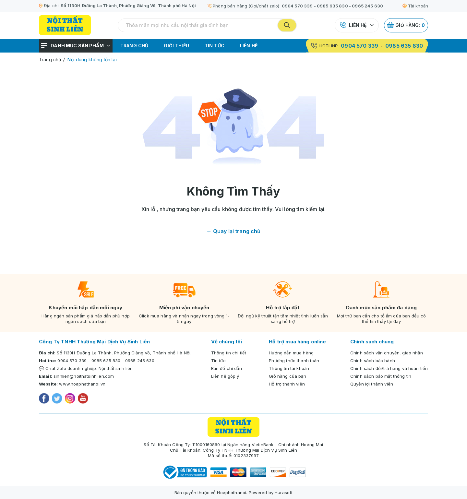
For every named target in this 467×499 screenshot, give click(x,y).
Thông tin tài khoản (289, 368)
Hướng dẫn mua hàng (291, 352)
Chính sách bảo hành (372, 360)
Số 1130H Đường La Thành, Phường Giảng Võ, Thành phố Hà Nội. (124, 352)
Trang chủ (134, 45)
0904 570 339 (297, 5)
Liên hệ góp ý (225, 376)
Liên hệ (357, 25)
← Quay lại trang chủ (234, 231)
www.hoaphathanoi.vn (82, 383)
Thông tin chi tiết (228, 352)
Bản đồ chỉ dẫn (226, 368)
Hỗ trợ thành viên (287, 383)
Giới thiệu (176, 45)
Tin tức (214, 45)
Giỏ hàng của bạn (287, 376)
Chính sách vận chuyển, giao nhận (386, 352)
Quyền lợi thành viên (371, 383)
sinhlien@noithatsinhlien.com (84, 376)
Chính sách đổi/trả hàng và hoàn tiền (389, 368)
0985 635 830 (332, 5)
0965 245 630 (367, 5)
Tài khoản (415, 5)
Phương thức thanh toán (294, 360)
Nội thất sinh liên (116, 368)
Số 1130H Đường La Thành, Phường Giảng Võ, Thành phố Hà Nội (128, 5)
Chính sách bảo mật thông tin (380, 376)
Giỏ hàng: (406, 25)
